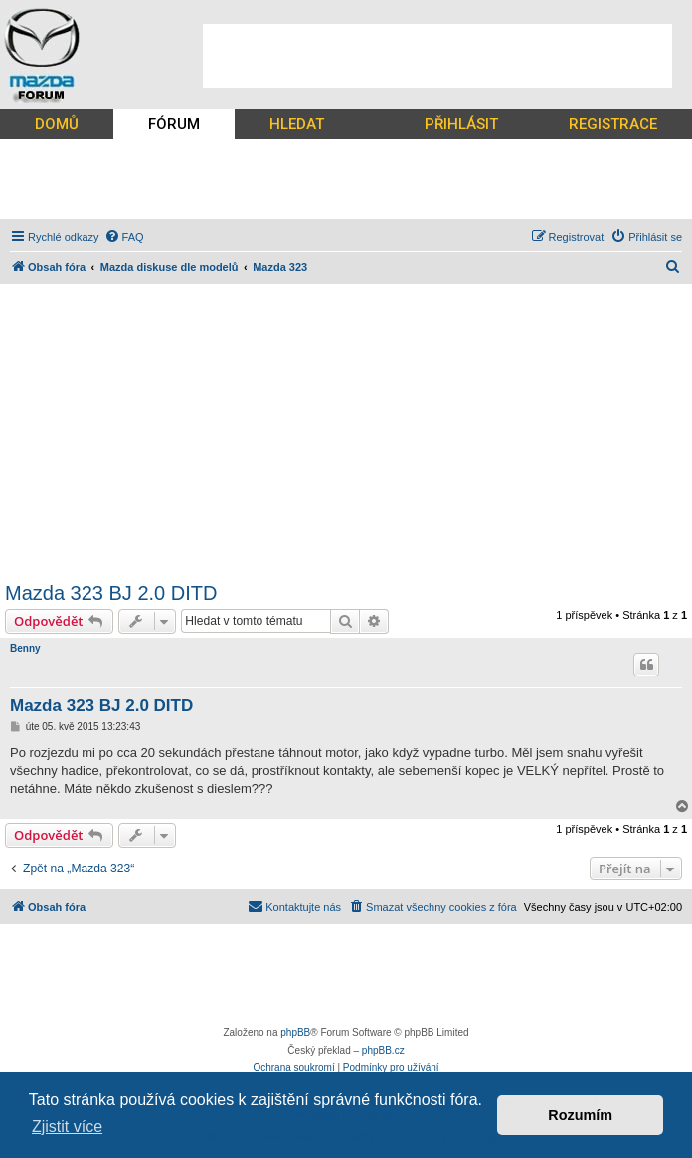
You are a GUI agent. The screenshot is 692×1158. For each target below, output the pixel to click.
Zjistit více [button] (67, 1126)
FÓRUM (174, 124)
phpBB (295, 1032)
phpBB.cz (383, 1050)
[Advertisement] (437, 56)
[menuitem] (124, 237)
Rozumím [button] (580, 1115)
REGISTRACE (613, 124)
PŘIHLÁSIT (461, 124)
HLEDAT (296, 124)
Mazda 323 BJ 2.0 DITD (111, 593)
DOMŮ (57, 124)
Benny (25, 648)
